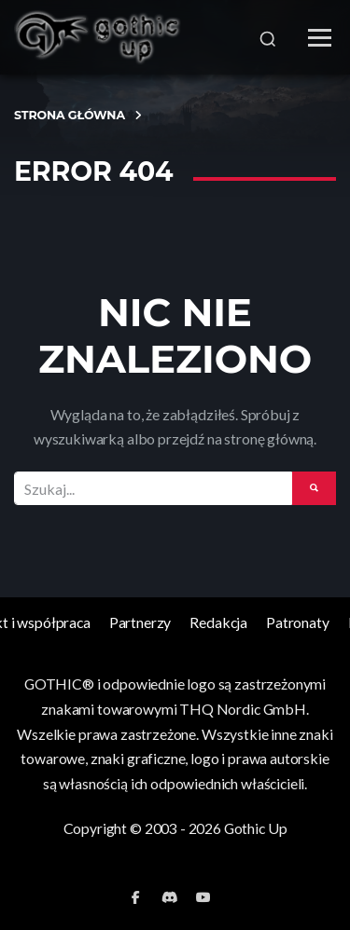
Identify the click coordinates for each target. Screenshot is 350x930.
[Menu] (319, 38)
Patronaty (297, 622)
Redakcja (218, 622)
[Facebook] (136, 897)
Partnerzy (140, 622)
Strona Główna (69, 115)
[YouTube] (203, 897)
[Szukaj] (268, 37)
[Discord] (170, 897)
